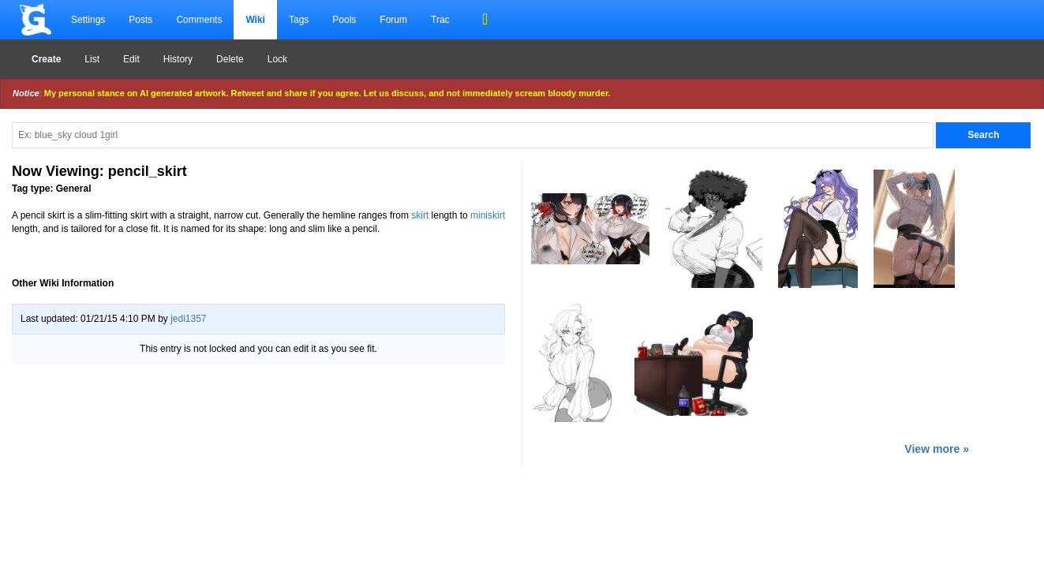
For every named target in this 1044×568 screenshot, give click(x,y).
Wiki (255, 19)
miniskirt (487, 215)
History (178, 59)
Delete (230, 59)
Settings (88, 19)
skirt (419, 215)
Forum (393, 19)
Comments (199, 19)
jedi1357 (188, 318)
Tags (299, 19)
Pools (344, 19)
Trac (440, 19)
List (91, 59)
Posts (140, 19)
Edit (131, 59)
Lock (277, 59)
